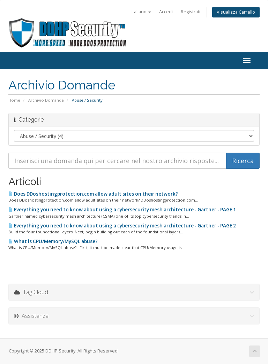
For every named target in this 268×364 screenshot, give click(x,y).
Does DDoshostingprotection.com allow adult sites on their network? (93, 194)
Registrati (190, 12)
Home (14, 100)
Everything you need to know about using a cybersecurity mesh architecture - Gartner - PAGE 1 (122, 209)
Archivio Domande (46, 100)
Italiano (141, 12)
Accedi (166, 12)
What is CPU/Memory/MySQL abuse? (53, 241)
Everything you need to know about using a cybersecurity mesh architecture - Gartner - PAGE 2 (122, 226)
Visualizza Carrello (236, 12)
